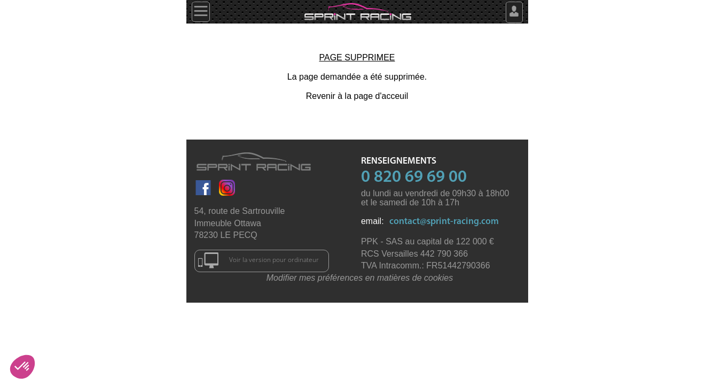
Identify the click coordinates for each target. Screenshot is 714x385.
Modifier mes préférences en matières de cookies (359, 277)
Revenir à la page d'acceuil (357, 96)
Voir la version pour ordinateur (258, 260)
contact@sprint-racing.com (444, 221)
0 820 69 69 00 (414, 177)
